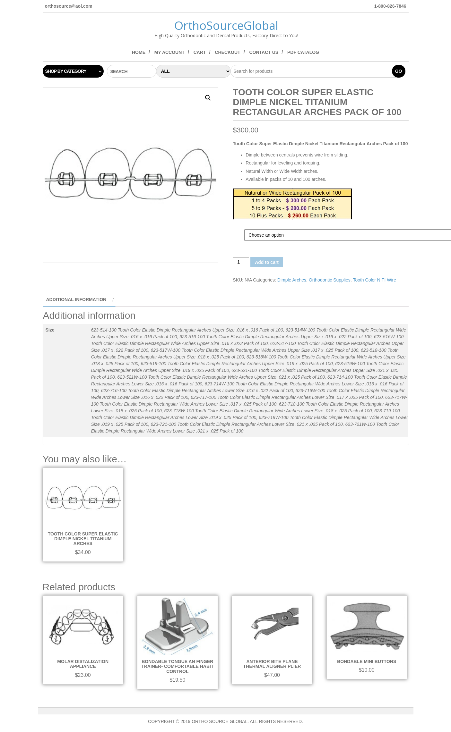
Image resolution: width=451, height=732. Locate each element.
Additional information (76, 299)
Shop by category (65, 71)
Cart (200, 52)
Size (238, 232)
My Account (169, 52)
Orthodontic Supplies (330, 279)
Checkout (227, 52)
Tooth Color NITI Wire (374, 279)
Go (398, 71)
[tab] (79, 299)
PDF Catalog (303, 52)
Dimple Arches (291, 279)
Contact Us (263, 52)
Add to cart (267, 262)
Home (138, 52)
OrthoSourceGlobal (226, 25)
